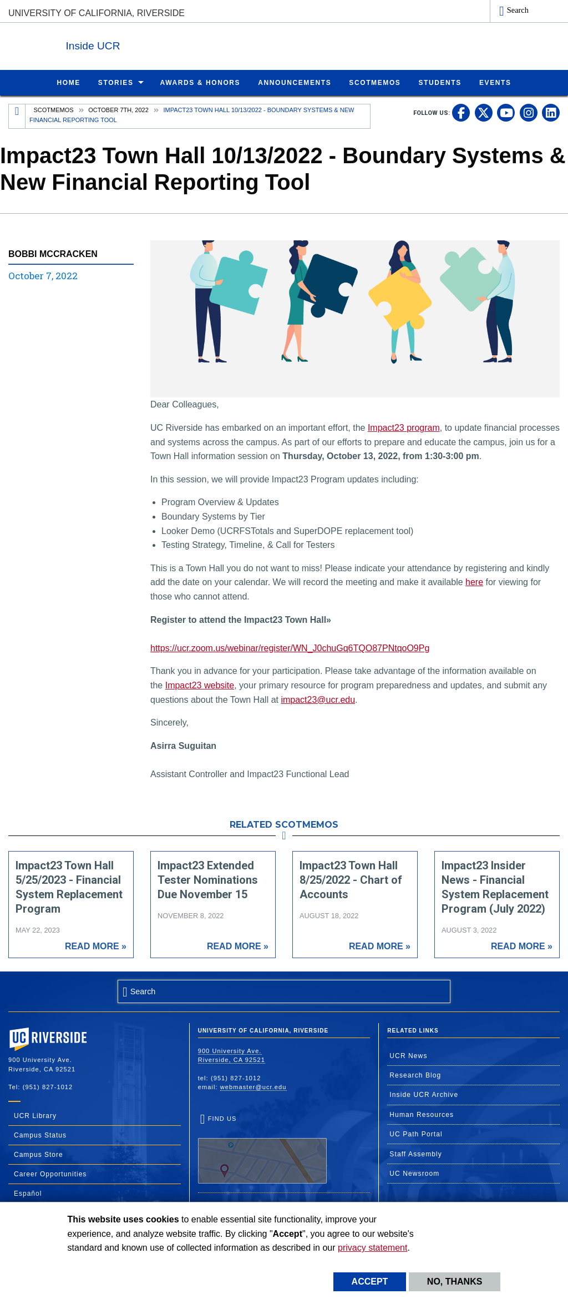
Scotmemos (54, 109)
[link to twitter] (484, 112)
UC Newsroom (414, 1173)
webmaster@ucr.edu (253, 1086)
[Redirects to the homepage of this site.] (17, 116)
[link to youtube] (506, 112)
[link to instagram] (528, 112)
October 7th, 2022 (118, 109)
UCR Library (35, 1115)
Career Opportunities (50, 1173)
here (474, 581)
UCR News (408, 1055)
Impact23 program (404, 427)
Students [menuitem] (439, 82)
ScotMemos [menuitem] (374, 82)
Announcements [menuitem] (294, 82)
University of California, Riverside (96, 13)
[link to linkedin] (551, 112)
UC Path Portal (415, 1133)
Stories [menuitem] (116, 82)
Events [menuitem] (495, 82)
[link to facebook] (461, 112)
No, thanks (455, 1281)
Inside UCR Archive (423, 1094)
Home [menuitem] (68, 82)
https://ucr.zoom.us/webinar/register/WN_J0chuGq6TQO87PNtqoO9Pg (289, 647)
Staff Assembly (415, 1153)
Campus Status (40, 1135)
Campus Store (38, 1154)
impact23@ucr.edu (318, 699)
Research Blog (415, 1075)
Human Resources (421, 1114)
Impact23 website (200, 684)
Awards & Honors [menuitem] (200, 82)
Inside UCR (143, 43)
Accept (370, 1281)
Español (28, 1193)
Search (518, 10)
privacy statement (372, 1247)
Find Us (262, 1148)
